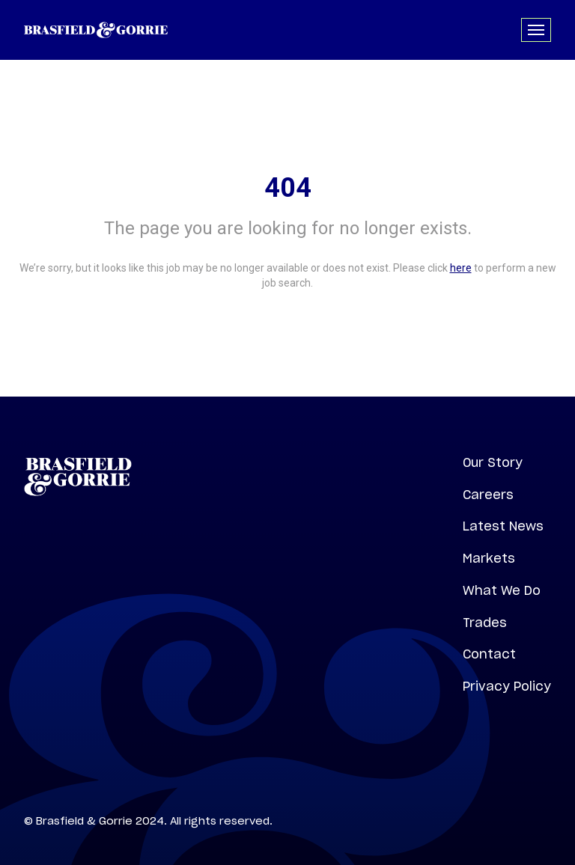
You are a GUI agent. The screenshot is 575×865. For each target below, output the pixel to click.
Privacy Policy (507, 686)
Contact (489, 654)
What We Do (502, 590)
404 (287, 188)
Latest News (503, 526)
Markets (489, 558)
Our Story (493, 462)
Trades (485, 622)
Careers (488, 494)
